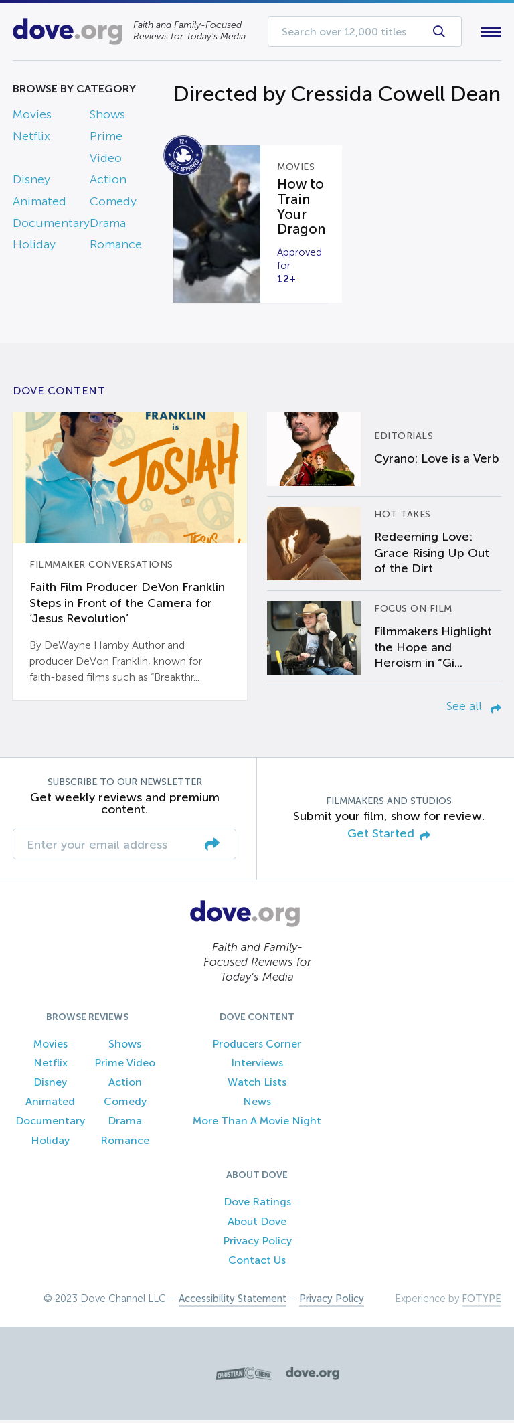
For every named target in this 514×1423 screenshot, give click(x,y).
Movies (32, 117)
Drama (108, 225)
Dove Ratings (257, 1205)
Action (108, 182)
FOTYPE (481, 1301)
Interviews (257, 1066)
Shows (107, 117)
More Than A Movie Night (257, 1123)
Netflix (31, 139)
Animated (39, 204)
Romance (116, 247)
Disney (31, 182)
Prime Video (124, 1066)
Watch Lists (257, 1085)
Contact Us (257, 1262)
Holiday (34, 247)
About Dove (257, 1224)
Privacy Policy (257, 1243)
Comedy (113, 204)
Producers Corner (256, 1046)
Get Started (388, 837)
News (257, 1104)
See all (473, 709)
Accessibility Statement (232, 1301)
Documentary (51, 225)
